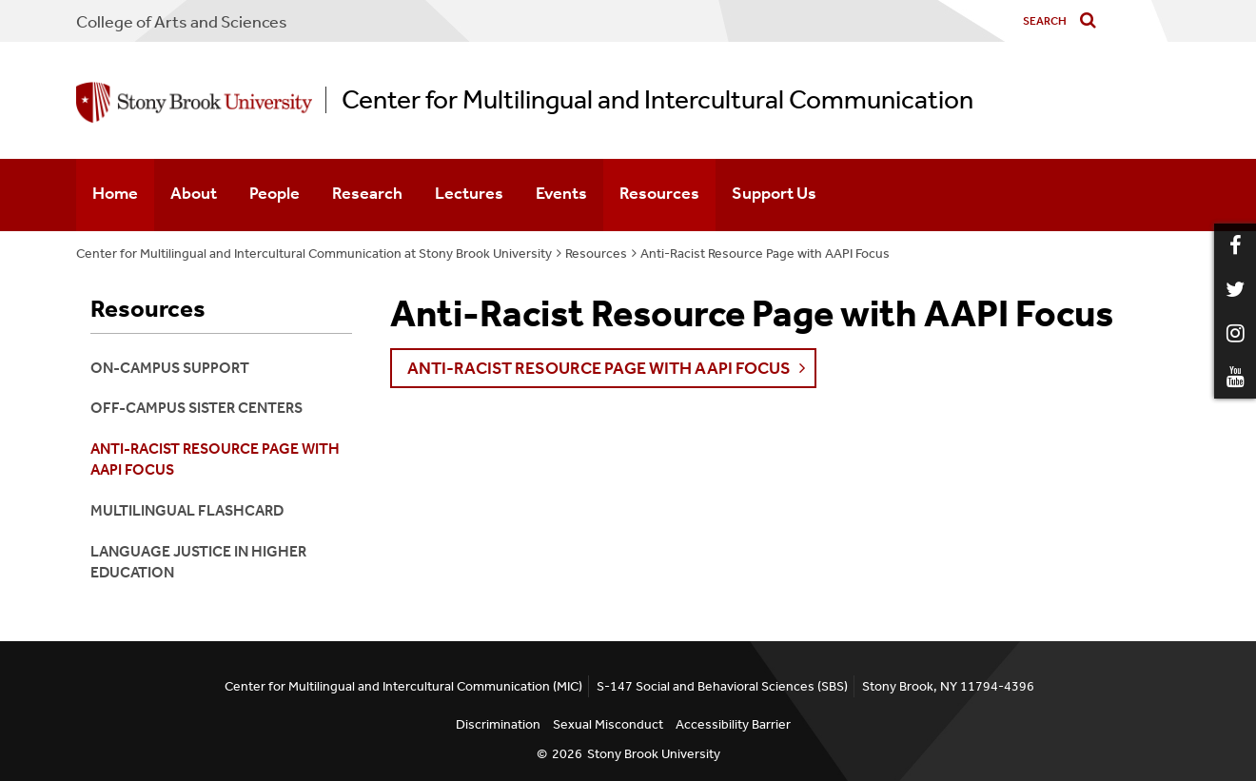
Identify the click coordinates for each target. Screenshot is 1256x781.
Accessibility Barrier (733, 724)
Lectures (469, 193)
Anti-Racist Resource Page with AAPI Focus (765, 253)
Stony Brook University (653, 754)
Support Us (774, 193)
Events (561, 193)
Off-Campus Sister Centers (196, 408)
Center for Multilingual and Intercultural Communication (657, 100)
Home (115, 193)
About (193, 193)
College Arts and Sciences (181, 21)
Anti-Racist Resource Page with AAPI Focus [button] (599, 368)
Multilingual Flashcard (187, 510)
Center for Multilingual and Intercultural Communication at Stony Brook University (314, 253)
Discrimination (498, 724)
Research (367, 193)
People (274, 193)
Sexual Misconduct (608, 724)
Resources (659, 193)
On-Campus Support (169, 368)
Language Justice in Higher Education (198, 561)
